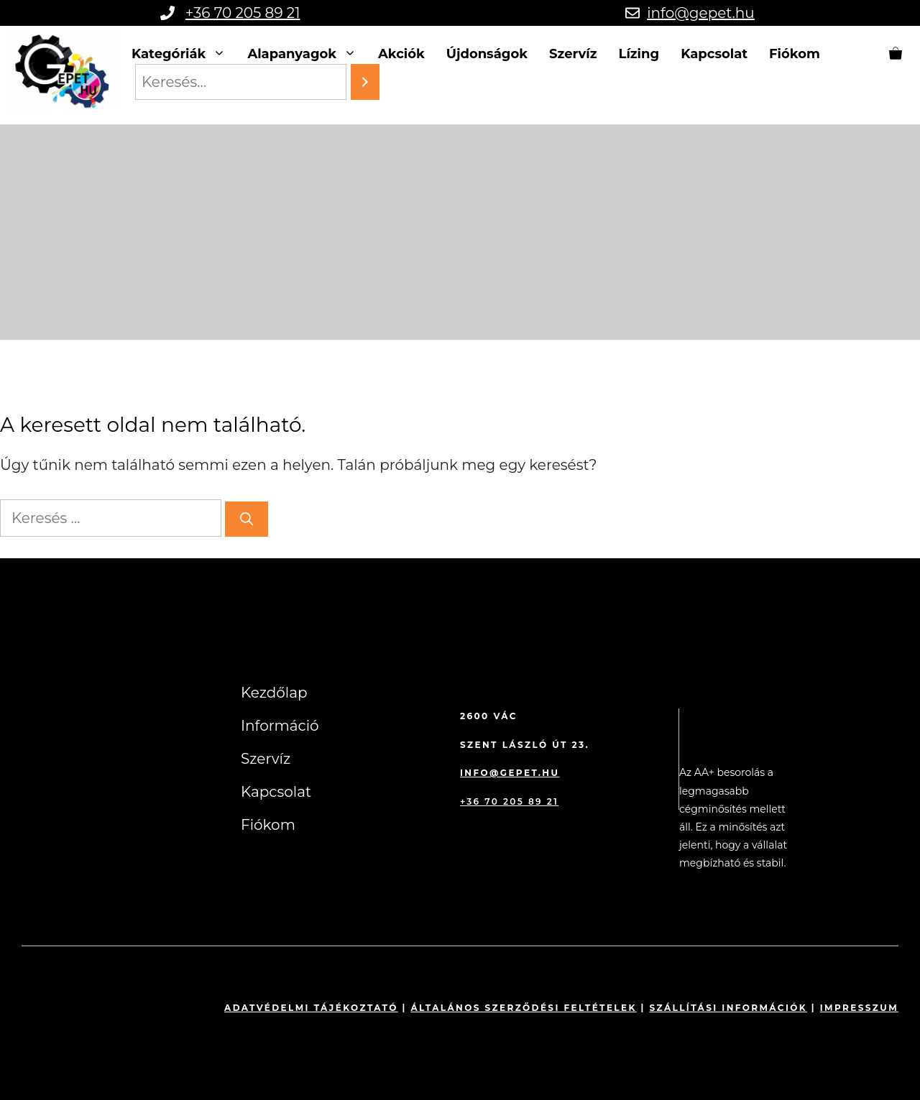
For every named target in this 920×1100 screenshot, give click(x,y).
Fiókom (794, 54)
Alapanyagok (307, 54)
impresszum (859, 1007)
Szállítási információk (728, 1007)
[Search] (365, 82)
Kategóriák (184, 54)
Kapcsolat (714, 54)
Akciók (401, 54)
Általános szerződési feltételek (523, 1007)
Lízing (639, 54)
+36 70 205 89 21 (242, 13)
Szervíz (573, 54)
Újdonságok (487, 54)
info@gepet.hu (701, 13)
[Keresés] (246, 519)
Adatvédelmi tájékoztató (311, 1007)
